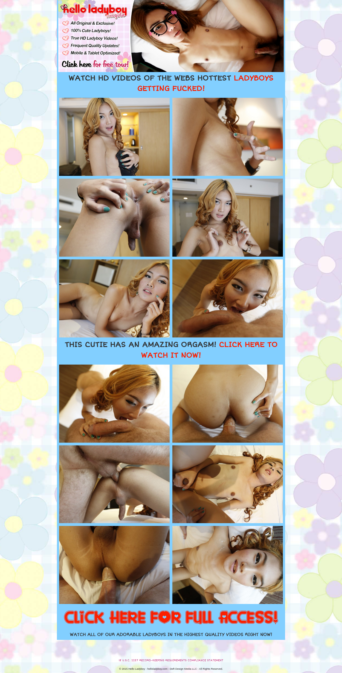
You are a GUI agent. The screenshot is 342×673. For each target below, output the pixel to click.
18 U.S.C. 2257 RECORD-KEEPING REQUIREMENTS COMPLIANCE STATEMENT (171, 660)
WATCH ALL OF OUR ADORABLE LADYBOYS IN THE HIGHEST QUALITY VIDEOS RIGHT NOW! (171, 634)
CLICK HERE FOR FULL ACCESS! (171, 618)
